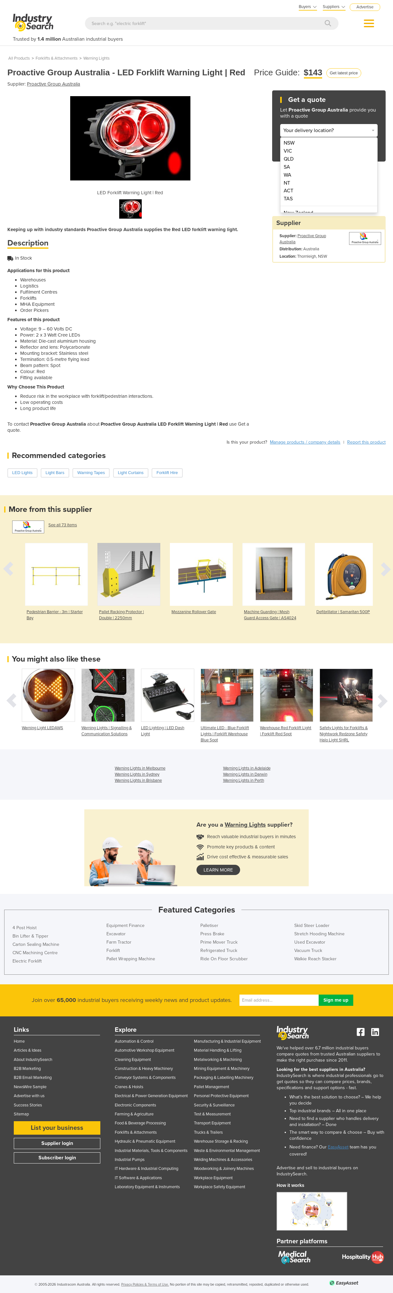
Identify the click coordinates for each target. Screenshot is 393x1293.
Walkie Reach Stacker (315, 959)
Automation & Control (134, 1041)
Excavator (116, 934)
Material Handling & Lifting (217, 1050)
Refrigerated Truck (218, 950)
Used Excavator (309, 942)
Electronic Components (135, 1105)
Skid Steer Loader (312, 925)
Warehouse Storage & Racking (221, 1141)
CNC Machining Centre (35, 952)
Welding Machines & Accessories (223, 1159)
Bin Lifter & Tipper (30, 936)
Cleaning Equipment (133, 1059)
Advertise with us (29, 1095)
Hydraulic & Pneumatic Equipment (145, 1141)
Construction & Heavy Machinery (144, 1068)
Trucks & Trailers (208, 1132)
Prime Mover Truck (219, 942)
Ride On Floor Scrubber (224, 959)
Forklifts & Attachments (57, 58)
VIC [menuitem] (288, 151)
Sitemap (21, 1114)
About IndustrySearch (33, 1059)
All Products (19, 58)
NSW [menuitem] (289, 143)
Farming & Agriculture (134, 1114)
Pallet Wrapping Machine (130, 959)
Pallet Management (211, 1086)
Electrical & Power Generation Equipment (151, 1095)
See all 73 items (62, 525)
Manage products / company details (305, 442)
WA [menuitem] (287, 175)
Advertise (364, 7)
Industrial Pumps (130, 1159)
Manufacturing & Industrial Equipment (227, 1041)
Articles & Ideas (27, 1050)
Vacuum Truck (308, 950)
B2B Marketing (27, 1068)
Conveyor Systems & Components (145, 1077)
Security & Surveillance (214, 1105)
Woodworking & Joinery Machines (224, 1168)
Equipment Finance (125, 925)
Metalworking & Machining (218, 1059)
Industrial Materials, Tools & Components (151, 1150)
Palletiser (209, 925)
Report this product (366, 442)
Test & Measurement (212, 1114)
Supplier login (57, 1143)
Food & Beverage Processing (140, 1123)
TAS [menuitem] (288, 199)
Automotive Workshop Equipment (144, 1050)
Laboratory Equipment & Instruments (147, 1186)
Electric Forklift (27, 961)
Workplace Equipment (213, 1177)
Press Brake (212, 934)
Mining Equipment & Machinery (221, 1068)
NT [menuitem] (287, 183)
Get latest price (344, 73)
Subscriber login (57, 1158)
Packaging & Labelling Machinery (223, 1077)
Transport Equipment (212, 1123)
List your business (57, 1128)
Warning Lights (96, 58)
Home (19, 1041)
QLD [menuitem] (289, 159)
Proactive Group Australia (53, 84)
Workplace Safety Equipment (219, 1186)
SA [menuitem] (287, 167)
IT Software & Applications (138, 1177)
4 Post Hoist (25, 927)
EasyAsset (338, 1147)
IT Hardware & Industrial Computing (146, 1168)
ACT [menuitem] (288, 191)
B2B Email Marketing (33, 1077)
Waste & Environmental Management (227, 1150)
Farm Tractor (118, 942)
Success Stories (28, 1105)
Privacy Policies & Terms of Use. (145, 1284)
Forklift (113, 950)
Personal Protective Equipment (221, 1095)
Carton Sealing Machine (36, 944)
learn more (218, 870)
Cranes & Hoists (129, 1086)
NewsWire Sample (30, 1086)
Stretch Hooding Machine (319, 934)
